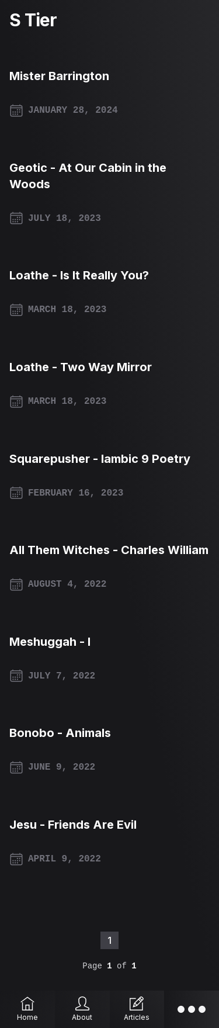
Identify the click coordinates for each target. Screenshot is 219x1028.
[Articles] (137, 1009)
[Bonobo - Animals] (109, 732)
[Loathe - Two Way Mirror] (109, 367)
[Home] (27, 1009)
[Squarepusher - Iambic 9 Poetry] (109, 458)
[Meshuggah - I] (109, 641)
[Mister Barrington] (109, 76)
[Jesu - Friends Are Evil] (109, 824)
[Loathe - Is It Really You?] (109, 275)
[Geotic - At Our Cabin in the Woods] (109, 176)
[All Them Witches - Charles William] (109, 549)
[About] (82, 1009)
